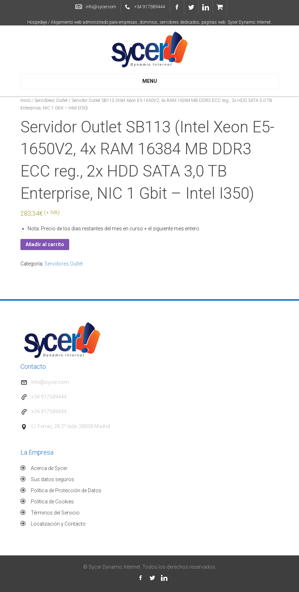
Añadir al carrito (44, 244)
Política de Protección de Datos (66, 490)
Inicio (25, 100)
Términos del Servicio (55, 513)
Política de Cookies (52, 501)
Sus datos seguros (52, 479)
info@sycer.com (101, 6)
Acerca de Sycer (49, 468)
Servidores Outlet (51, 100)
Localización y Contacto (58, 524)
